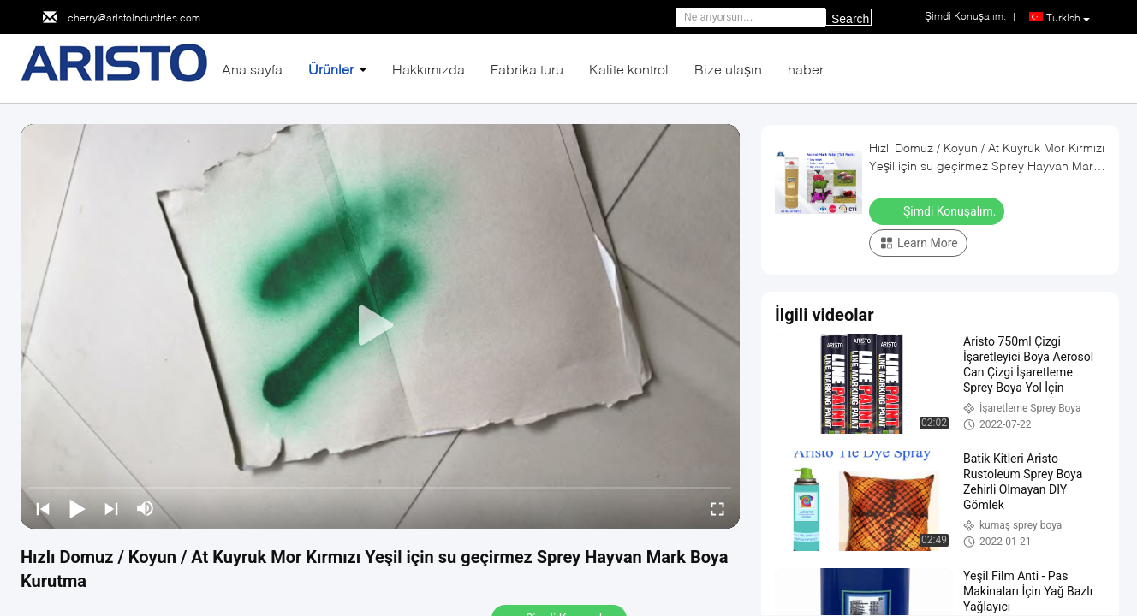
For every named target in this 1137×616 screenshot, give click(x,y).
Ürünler (331, 69)
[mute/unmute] (145, 508)
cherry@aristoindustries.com (134, 17)
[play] (380, 326)
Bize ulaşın (728, 69)
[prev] (43, 508)
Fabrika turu (527, 69)
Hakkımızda (428, 69)
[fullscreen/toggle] (717, 508)
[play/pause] (77, 508)
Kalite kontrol (629, 69)
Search (850, 19)
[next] (111, 508)
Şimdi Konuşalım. (938, 210)
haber (806, 69)
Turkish (1068, 18)
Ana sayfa (252, 69)
